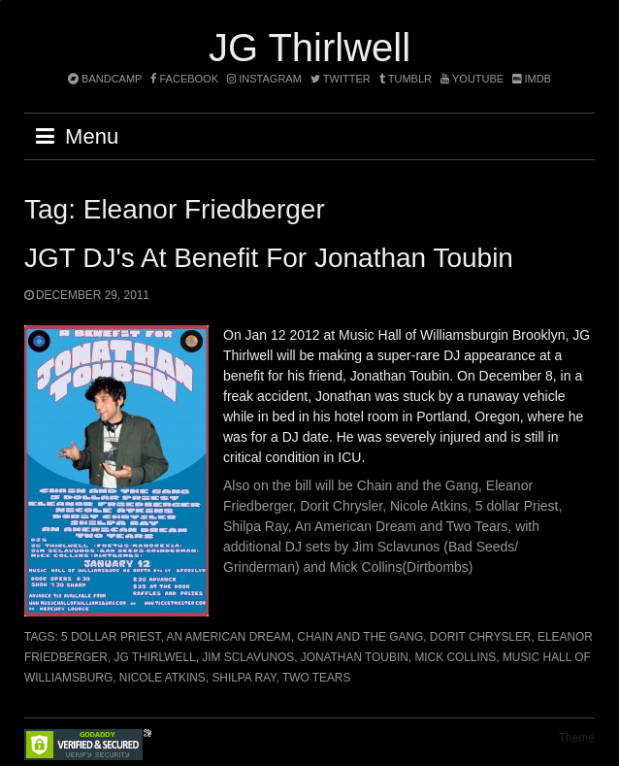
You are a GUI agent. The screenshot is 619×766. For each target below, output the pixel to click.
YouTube (472, 78)
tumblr (407, 78)
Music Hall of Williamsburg (418, 335)
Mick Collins (455, 657)
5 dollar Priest (110, 637)
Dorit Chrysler (481, 637)
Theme (577, 738)
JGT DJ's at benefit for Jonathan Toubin (268, 258)
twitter (340, 78)
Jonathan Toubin (354, 657)
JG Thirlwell (309, 47)
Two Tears (316, 677)
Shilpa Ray (244, 677)
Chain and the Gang (360, 637)
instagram (264, 78)
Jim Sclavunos (248, 657)
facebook (184, 78)
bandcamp (105, 78)
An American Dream (229, 637)
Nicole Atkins (162, 677)
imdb (531, 78)
